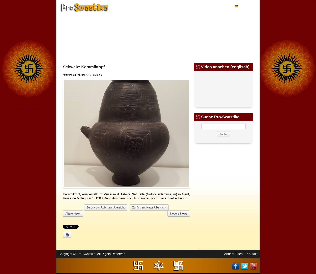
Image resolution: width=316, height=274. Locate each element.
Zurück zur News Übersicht (149, 207)
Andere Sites (233, 254)
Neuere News (178, 213)
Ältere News (73, 213)
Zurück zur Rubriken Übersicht (106, 207)
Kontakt (252, 254)
